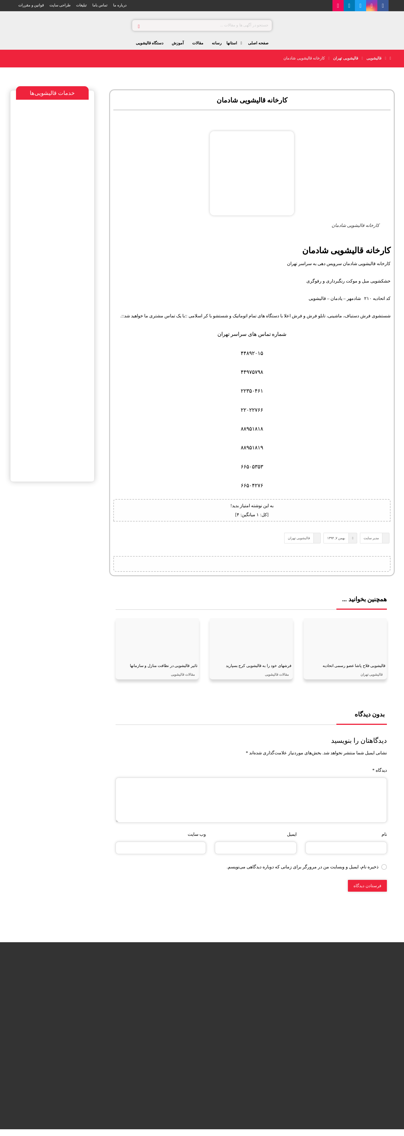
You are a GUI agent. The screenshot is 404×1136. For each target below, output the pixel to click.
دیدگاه (379, 776)
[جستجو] (138, 25)
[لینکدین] (359, 5)
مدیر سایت (369, 540)
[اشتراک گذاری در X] (280, 567)
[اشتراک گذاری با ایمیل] (238, 567)
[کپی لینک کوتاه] (223, 567)
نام (384, 840)
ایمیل (292, 840)
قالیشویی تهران (297, 540)
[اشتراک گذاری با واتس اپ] (266, 567)
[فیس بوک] (392, 5)
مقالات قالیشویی (277, 681)
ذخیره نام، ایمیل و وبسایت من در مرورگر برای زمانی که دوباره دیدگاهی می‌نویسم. (302, 873)
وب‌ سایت (197, 840)
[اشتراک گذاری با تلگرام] (252, 567)
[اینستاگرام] (381, 5)
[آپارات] (348, 5)
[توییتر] (370, 5)
